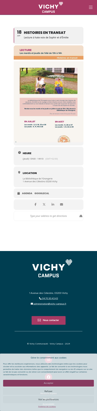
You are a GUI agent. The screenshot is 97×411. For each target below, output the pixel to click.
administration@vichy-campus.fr (48, 304)
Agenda (27, 193)
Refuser (48, 391)
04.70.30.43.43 (48, 298)
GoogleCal (42, 193)
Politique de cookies (47, 407)
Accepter (48, 383)
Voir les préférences (48, 399)
